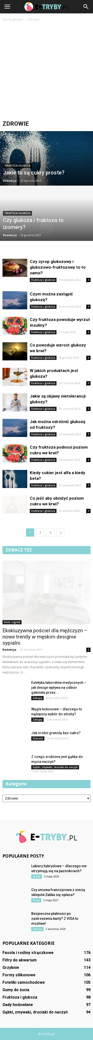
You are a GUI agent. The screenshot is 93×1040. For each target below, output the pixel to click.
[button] (86, 6)
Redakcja (10, 180)
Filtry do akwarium (19, 960)
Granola (38, 738)
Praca (36, 900)
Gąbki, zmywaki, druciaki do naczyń (55, 767)
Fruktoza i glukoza (17, 165)
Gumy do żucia (15, 989)
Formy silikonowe (18, 975)
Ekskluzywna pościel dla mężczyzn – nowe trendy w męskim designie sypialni (45, 637)
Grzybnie (10, 967)
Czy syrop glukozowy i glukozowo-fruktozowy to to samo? (58, 267)
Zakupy (37, 698)
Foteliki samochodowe (23, 982)
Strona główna (12, 19)
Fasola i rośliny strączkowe (28, 952)
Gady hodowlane (17, 1004)
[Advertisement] (46, 71)
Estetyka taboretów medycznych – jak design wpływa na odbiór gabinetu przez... (58, 687)
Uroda (36, 876)
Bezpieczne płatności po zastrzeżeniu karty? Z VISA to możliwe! (54, 918)
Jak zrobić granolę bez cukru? (56, 733)
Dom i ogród (12, 622)
